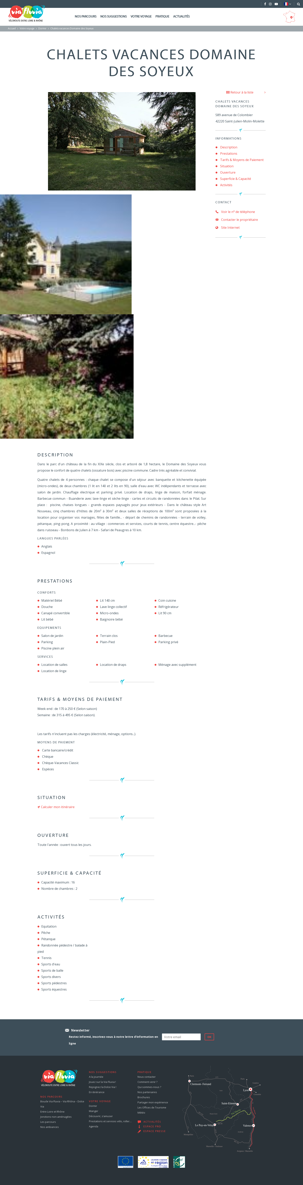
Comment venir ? (147, 1082)
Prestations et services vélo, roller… (110, 1121)
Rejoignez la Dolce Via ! (102, 1087)
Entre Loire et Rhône (52, 1111)
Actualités (181, 16)
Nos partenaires (147, 1092)
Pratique (162, 16)
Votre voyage (141, 16)
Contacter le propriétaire (236, 219)
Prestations (228, 153)
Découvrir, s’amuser (101, 1116)
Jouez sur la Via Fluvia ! (102, 1082)
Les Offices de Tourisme (152, 1107)
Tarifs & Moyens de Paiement (242, 160)
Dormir (42, 28)
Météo (141, 1112)
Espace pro (152, 1126)
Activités (226, 185)
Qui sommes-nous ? (149, 1087)
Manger (93, 1111)
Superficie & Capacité (235, 179)
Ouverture (228, 172)
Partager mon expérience (153, 1102)
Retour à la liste (239, 92)
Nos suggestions (113, 16)
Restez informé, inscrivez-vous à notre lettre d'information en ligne (113, 1040)
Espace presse (154, 1131)
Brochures (144, 1097)
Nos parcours (85, 16)
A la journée (96, 1077)
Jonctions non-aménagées (56, 1116)
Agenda (93, 1126)
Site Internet (227, 227)
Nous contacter (147, 1077)
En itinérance (96, 1092)
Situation (227, 166)
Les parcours (48, 1122)
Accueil (12, 28)
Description (228, 147)
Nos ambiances (49, 1127)
